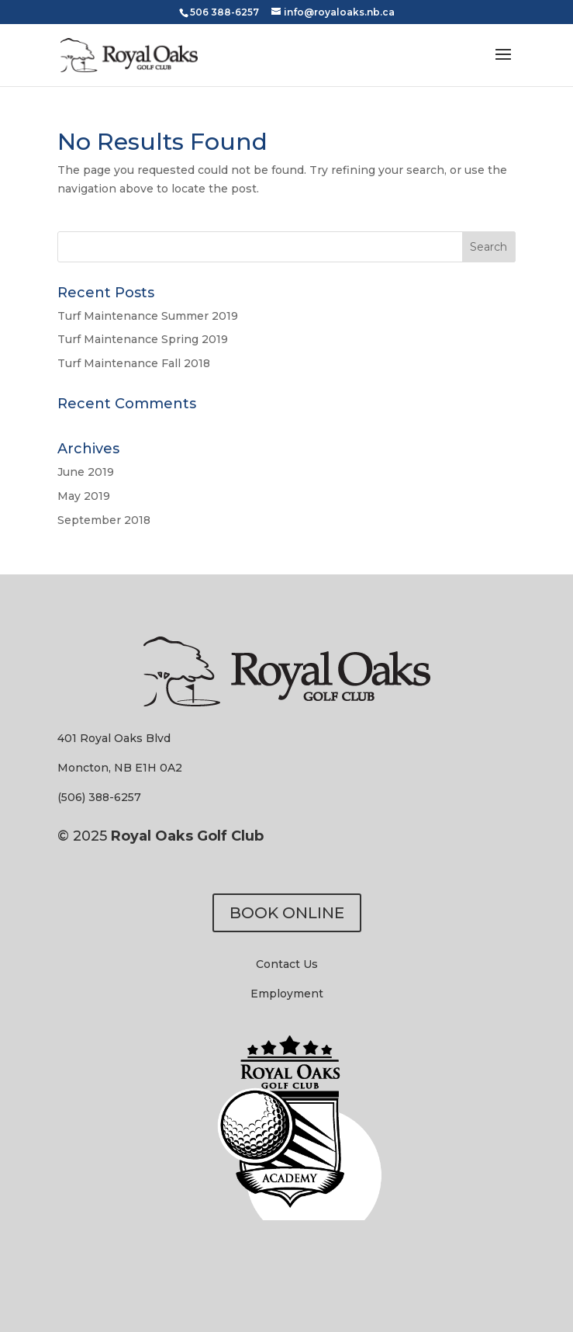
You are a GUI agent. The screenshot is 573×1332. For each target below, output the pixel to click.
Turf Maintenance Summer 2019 (147, 316)
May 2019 (83, 496)
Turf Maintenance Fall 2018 (133, 363)
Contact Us (287, 964)
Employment (286, 994)
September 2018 (103, 520)
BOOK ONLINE (287, 913)
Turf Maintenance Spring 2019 (142, 339)
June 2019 (85, 472)
